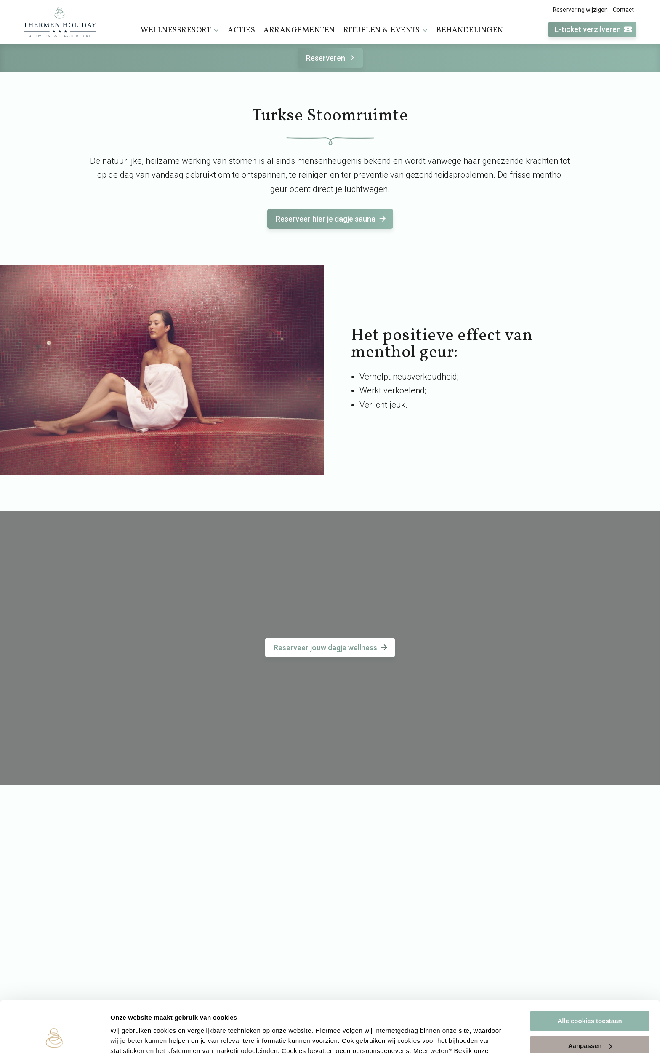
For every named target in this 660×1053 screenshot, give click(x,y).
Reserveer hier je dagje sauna (331, 218)
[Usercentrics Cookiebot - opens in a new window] (54, 1036)
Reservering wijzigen (580, 9)
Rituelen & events (385, 30)
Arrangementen (299, 30)
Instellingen (128, 1036)
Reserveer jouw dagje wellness (331, 647)
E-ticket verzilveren (593, 29)
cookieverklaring (137, 1013)
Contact (623, 9)
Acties (241, 30)
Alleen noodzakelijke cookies (589, 1022)
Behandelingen (469, 30)
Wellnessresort (180, 30)
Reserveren (331, 57)
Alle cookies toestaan (589, 973)
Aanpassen (590, 997)
